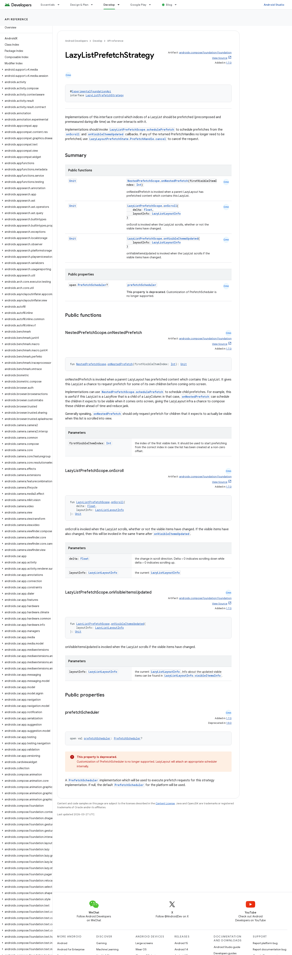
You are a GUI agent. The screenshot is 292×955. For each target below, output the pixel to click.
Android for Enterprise (70, 949)
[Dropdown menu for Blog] (177, 4)
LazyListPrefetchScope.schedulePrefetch (142, 129)
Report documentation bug (269, 949)
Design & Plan (79, 4)
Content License (165, 803)
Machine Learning (107, 949)
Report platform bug (265, 943)
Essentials (48, 4)
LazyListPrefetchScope (144, 206)
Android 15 (181, 943)
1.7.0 (229, 62)
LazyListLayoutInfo (166, 213)
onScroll (73, 134)
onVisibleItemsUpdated (105, 134)
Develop (97, 40)
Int (138, 185)
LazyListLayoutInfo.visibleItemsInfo (193, 675)
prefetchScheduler (141, 285)
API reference (16, 19)
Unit (72, 181)
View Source (219, 58)
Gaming (101, 943)
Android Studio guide (227, 947)
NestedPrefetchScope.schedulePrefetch (132, 392)
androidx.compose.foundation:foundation (205, 52)
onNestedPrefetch (174, 181)
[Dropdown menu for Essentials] (60, 4)
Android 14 (181, 949)
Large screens (144, 943)
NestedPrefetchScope (143, 181)
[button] (25, 69)
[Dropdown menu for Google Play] (151, 4)
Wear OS (141, 949)
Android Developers (76, 40)
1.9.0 (229, 723)
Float (148, 210)
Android (62, 943)
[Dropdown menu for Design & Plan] (93, 4)
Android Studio (274, 4)
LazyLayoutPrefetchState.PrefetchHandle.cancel (127, 139)
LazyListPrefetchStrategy (105, 95)
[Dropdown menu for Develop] (120, 4)
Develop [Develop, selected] (109, 4)
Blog (169, 4)
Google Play (138, 4)
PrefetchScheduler (92, 285)
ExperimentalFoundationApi (91, 91)
